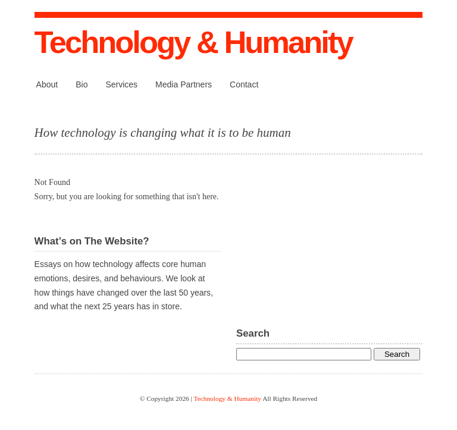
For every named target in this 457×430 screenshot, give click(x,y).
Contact (244, 84)
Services (121, 84)
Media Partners (183, 84)
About (47, 84)
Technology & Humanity (193, 41)
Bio (81, 84)
